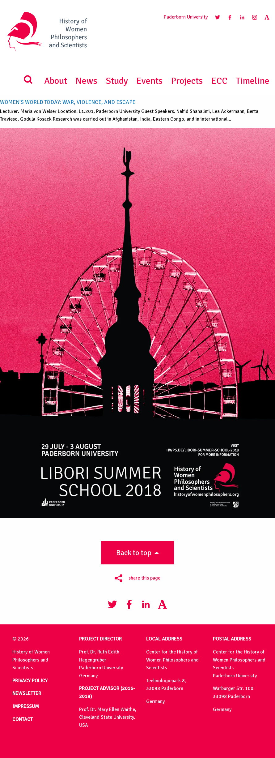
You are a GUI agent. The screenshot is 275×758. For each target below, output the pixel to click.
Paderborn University (186, 17)
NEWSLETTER (26, 693)
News (86, 81)
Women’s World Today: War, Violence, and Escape (67, 102)
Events (149, 81)
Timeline (252, 81)
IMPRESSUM (25, 706)
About (55, 81)
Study (117, 81)
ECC (219, 81)
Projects (187, 81)
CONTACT (22, 719)
